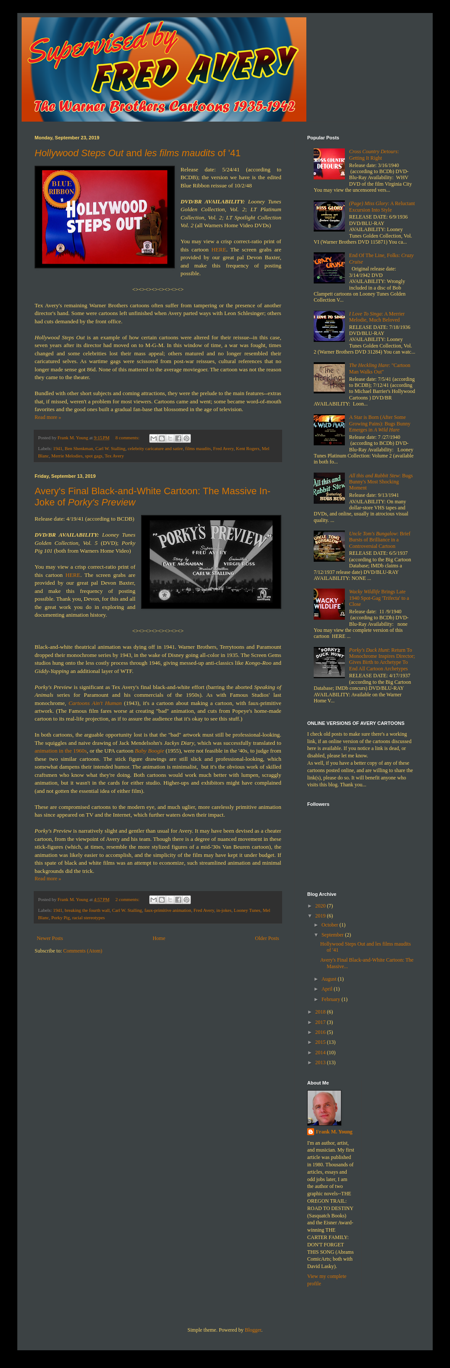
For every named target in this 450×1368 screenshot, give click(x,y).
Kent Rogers (247, 448)
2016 (321, 1032)
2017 (321, 1022)
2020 (321, 906)
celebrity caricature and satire (155, 448)
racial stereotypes (88, 917)
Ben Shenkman (78, 448)
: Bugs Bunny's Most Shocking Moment (381, 482)
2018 (321, 1012)
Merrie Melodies (67, 455)
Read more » (48, 417)
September (333, 935)
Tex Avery (114, 455)
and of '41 (138, 153)
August (329, 979)
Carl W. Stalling (110, 448)
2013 (321, 1062)
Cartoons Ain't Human (95, 703)
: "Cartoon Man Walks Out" (379, 368)
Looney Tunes (247, 910)
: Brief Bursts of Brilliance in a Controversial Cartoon (380, 540)
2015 (321, 1042)
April (327, 989)
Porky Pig (60, 917)
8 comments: (128, 437)
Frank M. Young (334, 1132)
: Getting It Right (374, 154)
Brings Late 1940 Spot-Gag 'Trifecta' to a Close (379, 598)
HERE (218, 249)
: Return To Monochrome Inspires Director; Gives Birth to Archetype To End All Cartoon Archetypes (382, 659)
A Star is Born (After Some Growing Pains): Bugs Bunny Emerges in (380, 423)
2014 (321, 1052)
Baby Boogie (149, 750)
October (330, 925)
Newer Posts (50, 938)
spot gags (94, 455)
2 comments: (128, 899)
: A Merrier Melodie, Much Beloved (377, 317)
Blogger (253, 1330)
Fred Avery (223, 448)
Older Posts (267, 938)
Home (159, 938)
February (331, 999)
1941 (57, 448)
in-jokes (223, 910)
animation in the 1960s (61, 750)
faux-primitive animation (168, 910)
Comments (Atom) (82, 951)
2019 (321, 916)
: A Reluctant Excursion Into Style (382, 206)
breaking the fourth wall (86, 910)
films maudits (198, 448)
